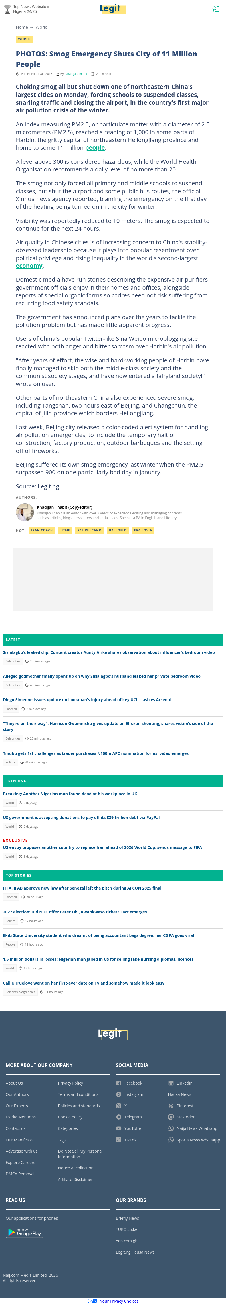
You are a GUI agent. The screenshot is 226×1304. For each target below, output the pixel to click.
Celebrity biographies (20, 992)
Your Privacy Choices (113, 1301)
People (10, 944)
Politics (10, 762)
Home (22, 27)
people (95, 147)
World (42, 27)
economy (29, 266)
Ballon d (118, 530)
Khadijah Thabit (76, 74)
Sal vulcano (90, 530)
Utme (65, 530)
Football (11, 709)
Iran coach (42, 530)
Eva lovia (143, 530)
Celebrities (12, 661)
